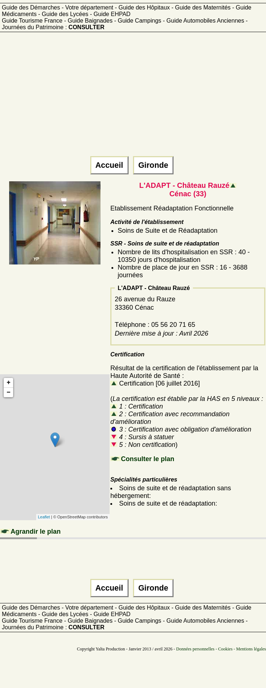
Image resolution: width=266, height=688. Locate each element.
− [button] (9, 392)
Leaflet (44, 517)
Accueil (109, 165)
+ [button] (9, 382)
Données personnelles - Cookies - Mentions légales (221, 649)
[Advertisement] (108, 97)
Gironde (153, 165)
